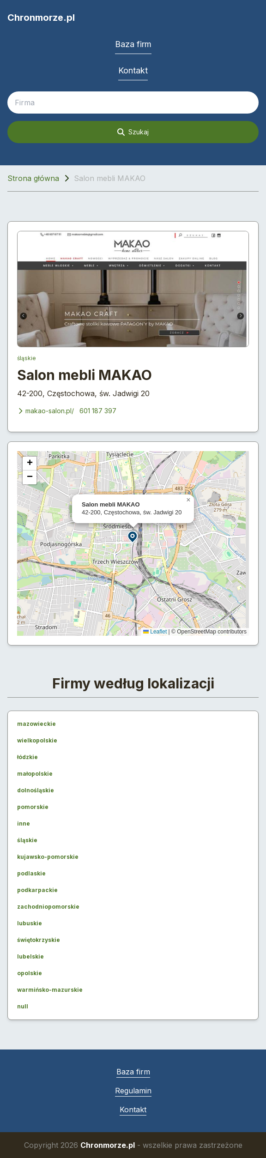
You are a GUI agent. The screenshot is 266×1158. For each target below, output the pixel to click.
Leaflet (155, 631)
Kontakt (133, 70)
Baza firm (133, 44)
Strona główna (33, 178)
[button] (133, 536)
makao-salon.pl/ (45, 411)
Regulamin (133, 1090)
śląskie (26, 358)
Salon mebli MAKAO (84, 375)
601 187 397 (97, 411)
